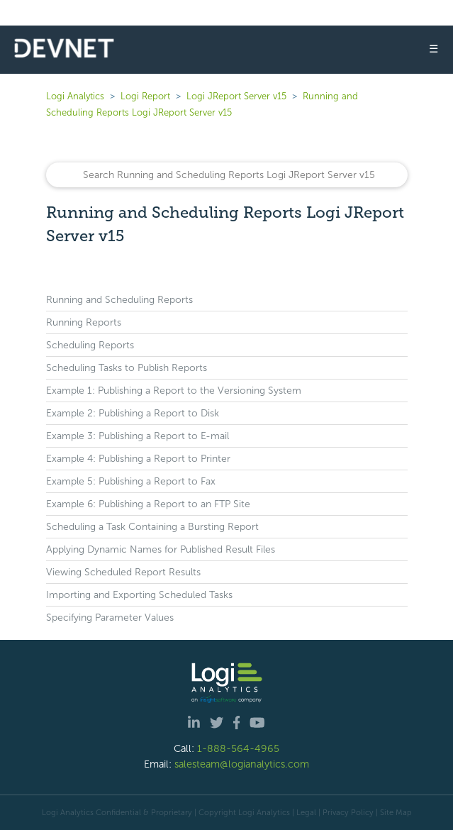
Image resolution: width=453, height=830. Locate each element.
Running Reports (83, 322)
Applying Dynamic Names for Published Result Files (160, 549)
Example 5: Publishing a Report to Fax (131, 481)
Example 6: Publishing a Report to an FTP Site (148, 504)
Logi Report (145, 96)
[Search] (227, 174)
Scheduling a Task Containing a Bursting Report (152, 527)
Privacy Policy (348, 812)
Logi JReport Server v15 (236, 96)
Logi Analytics (75, 96)
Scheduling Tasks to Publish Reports (126, 368)
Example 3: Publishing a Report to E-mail (137, 436)
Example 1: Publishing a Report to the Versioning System (173, 390)
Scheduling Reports (90, 345)
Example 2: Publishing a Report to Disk (132, 413)
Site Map (396, 812)
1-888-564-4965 (238, 748)
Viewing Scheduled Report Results (123, 572)
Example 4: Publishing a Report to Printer (138, 459)
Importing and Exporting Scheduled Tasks (139, 595)
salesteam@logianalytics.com (241, 764)
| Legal (304, 812)
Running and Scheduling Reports (119, 300)
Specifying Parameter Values (110, 618)
